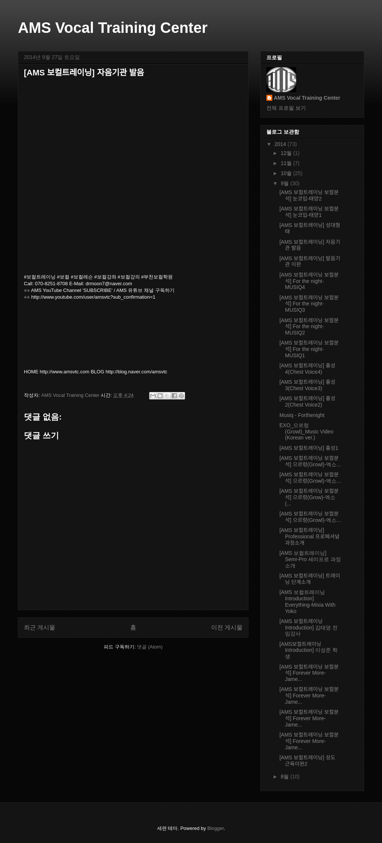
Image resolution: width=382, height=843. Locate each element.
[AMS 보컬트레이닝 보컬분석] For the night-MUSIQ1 (309, 349)
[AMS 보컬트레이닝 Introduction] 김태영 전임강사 (308, 627)
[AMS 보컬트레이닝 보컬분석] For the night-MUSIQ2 (309, 326)
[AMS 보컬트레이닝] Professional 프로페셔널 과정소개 (309, 536)
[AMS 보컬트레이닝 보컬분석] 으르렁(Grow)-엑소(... (309, 497)
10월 (287, 173)
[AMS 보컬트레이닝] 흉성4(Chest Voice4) (307, 369)
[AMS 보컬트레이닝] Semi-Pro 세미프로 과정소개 (310, 559)
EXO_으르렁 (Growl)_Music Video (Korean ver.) (306, 431)
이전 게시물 (226, 627)
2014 (281, 144)
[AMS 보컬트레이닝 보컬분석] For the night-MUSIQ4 (309, 281)
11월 (287, 163)
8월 (285, 777)
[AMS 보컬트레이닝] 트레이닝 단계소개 (309, 579)
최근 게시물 (39, 627)
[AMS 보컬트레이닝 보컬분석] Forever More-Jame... (309, 673)
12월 (287, 153)
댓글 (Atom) (150, 647)
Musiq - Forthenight (302, 415)
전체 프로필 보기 (286, 108)
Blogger (215, 828)
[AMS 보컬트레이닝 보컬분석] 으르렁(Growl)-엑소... (310, 461)
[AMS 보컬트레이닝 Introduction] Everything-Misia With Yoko (307, 601)
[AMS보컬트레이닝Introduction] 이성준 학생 (308, 650)
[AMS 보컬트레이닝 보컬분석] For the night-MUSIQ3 (309, 304)
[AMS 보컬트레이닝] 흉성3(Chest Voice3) (307, 385)
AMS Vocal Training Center (112, 27)
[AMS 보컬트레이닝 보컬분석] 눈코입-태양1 (309, 212)
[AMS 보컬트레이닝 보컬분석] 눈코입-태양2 (309, 195)
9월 (285, 183)
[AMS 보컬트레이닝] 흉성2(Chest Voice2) (307, 401)
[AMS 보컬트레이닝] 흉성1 (308, 448)
